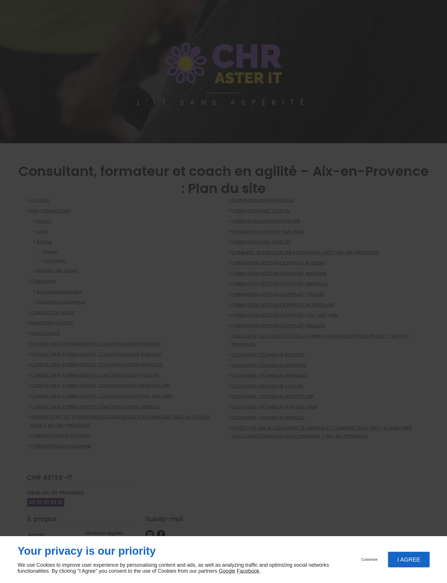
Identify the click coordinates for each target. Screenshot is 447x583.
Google (227, 571)
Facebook (248, 571)
